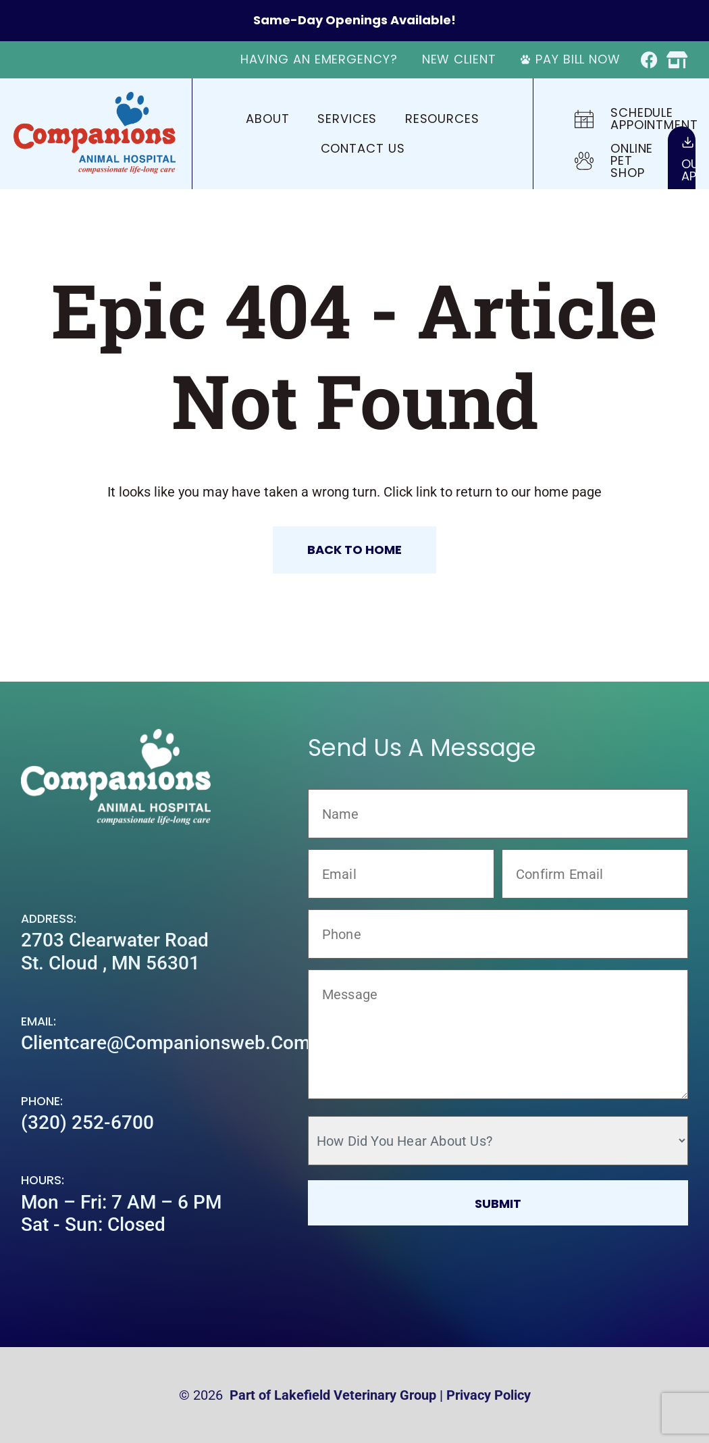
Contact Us (363, 148)
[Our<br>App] (687, 142)
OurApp (694, 169)
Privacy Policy (488, 1395)
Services (347, 118)
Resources (442, 118)
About (268, 118)
